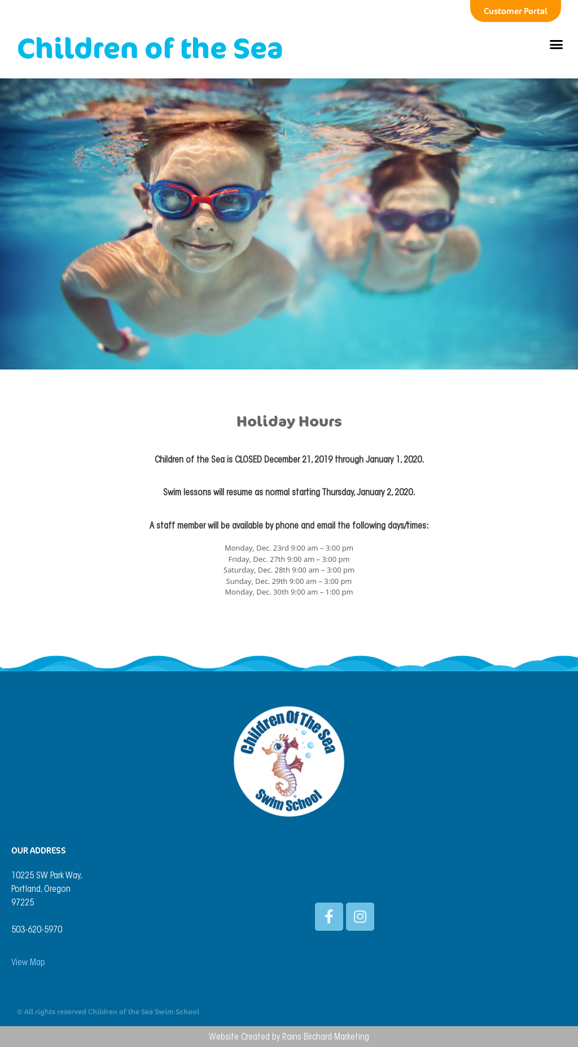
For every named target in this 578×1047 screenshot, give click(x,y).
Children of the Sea (150, 48)
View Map (28, 962)
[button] (556, 44)
